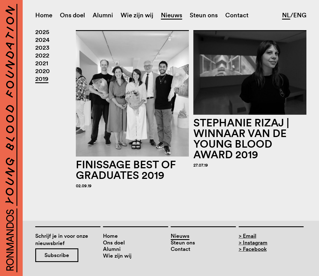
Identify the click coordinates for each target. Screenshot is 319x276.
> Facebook (253, 249)
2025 (42, 31)
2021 (41, 63)
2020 (42, 71)
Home (43, 15)
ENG (299, 15)
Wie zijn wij (137, 15)
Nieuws (171, 15)
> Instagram (253, 242)
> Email (247, 236)
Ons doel (72, 15)
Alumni (103, 15)
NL (286, 15)
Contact (236, 15)
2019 (41, 78)
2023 (42, 47)
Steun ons (204, 15)
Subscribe (56, 255)
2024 (42, 39)
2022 (42, 55)
